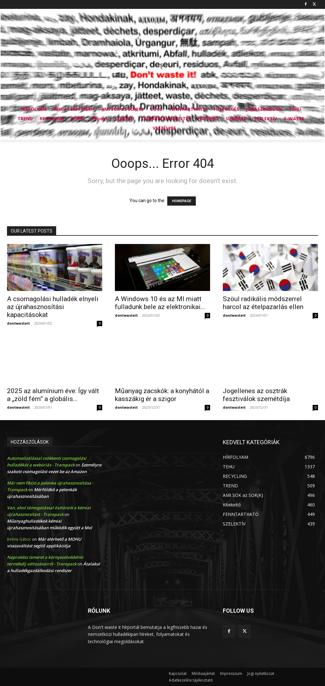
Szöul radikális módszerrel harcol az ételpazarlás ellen (263, 303)
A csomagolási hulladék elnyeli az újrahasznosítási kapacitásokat (52, 307)
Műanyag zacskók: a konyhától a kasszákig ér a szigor (162, 395)
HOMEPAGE (181, 201)
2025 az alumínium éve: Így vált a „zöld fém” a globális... (53, 395)
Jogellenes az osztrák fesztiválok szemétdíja (256, 395)
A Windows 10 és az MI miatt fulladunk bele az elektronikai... (160, 303)
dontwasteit (18, 323)
